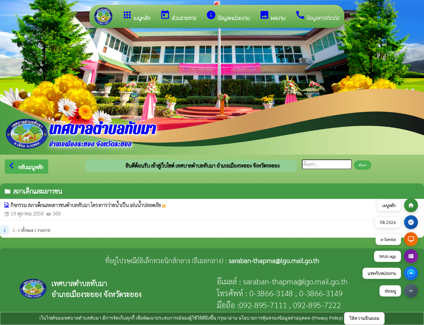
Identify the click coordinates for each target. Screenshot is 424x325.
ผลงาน (272, 16)
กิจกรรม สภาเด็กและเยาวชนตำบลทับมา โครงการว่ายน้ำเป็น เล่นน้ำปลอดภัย (88, 205)
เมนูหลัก (136, 16)
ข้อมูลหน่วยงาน (228, 16)
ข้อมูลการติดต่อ (317, 16)
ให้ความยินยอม (364, 318)
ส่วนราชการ (178, 16)
